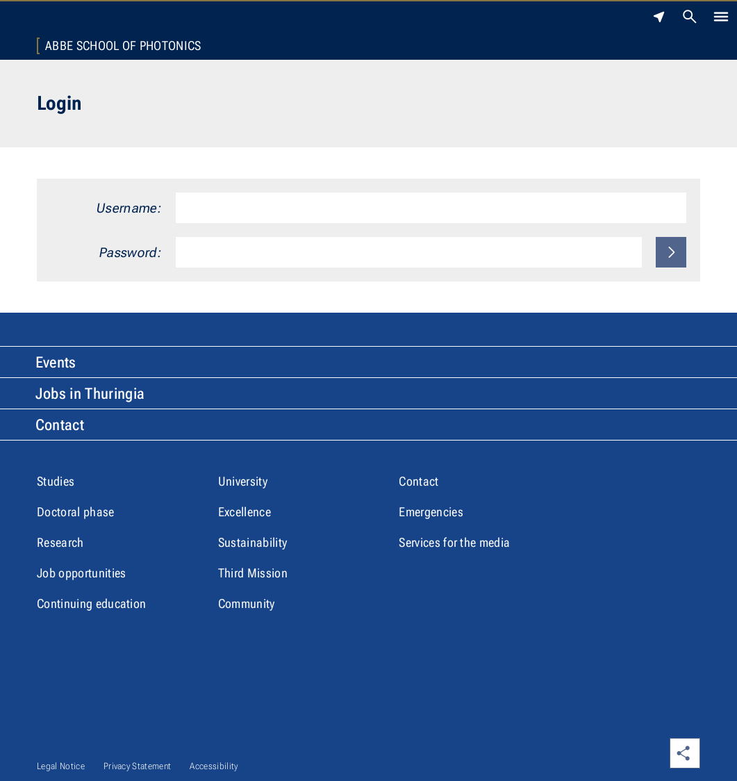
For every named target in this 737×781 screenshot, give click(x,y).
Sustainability (252, 542)
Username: (129, 208)
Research (60, 542)
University (242, 481)
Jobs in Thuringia (89, 393)
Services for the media (454, 542)
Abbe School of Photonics (123, 46)
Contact (59, 425)
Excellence (244, 511)
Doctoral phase (75, 511)
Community (246, 603)
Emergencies (431, 511)
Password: (130, 253)
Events (55, 362)
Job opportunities (81, 573)
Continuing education (91, 603)
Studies (55, 481)
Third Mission (253, 573)
